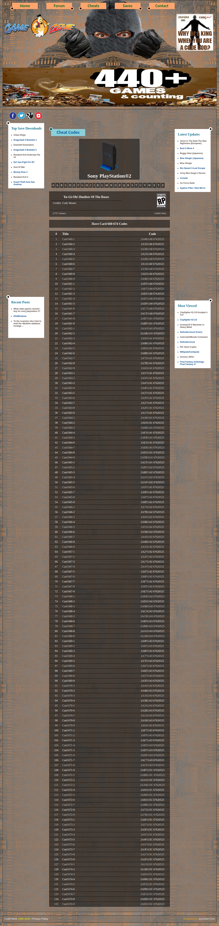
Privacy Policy (40, 918)
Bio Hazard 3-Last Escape (192, 168)
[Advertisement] (26, 243)
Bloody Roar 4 (20, 172)
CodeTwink (10, 918)
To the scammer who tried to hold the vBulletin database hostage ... (27, 323)
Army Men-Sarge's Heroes (192, 173)
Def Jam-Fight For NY (24, 162)
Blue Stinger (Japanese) (191, 158)
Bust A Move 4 (187, 148)
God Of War (19, 167)
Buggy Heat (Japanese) (191, 153)
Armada (184, 178)
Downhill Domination (24, 145)
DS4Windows (20, 316)
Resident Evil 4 (21, 177)
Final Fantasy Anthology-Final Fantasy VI (192, 363)
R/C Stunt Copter (188, 347)
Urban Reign (20, 135)
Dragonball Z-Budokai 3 (25, 140)
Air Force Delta (187, 183)
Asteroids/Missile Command (194, 337)
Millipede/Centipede (189, 352)
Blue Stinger (186, 163)
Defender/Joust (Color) (191, 332)
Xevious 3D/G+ (187, 357)
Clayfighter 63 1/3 (188, 320)
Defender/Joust (187, 342)
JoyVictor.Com (206, 918)
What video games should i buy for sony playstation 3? (27, 310)
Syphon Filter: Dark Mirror (192, 188)
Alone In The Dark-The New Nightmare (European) (193, 142)
